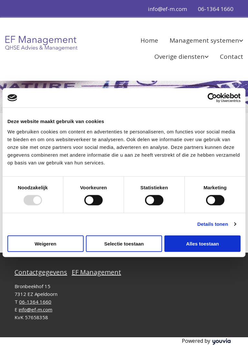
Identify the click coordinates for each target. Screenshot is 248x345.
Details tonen (212, 224)
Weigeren (45, 243)
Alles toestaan (202, 243)
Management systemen (204, 40)
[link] (200, 40)
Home (149, 40)
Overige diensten (179, 56)
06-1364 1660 (215, 9)
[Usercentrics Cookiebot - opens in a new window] (212, 98)
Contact (231, 56)
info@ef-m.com (167, 9)
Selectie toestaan (124, 243)
